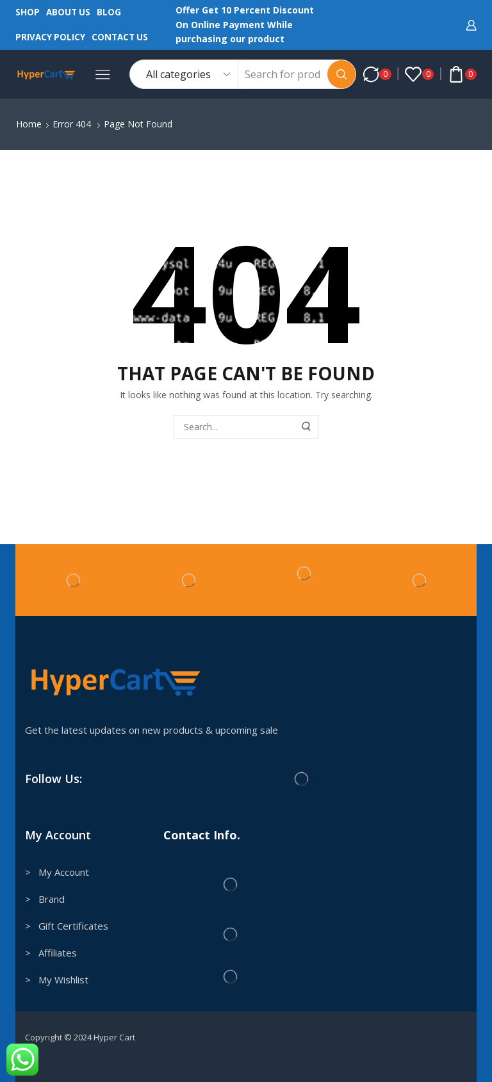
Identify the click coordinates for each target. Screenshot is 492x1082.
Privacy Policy (50, 37)
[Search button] (341, 74)
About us (68, 12)
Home (29, 124)
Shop (27, 12)
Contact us (120, 37)
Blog (109, 12)
